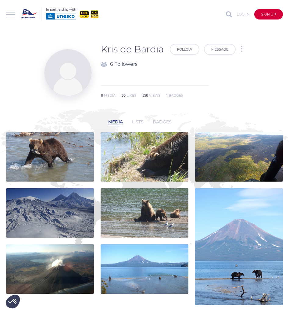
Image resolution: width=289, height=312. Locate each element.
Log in (243, 14)
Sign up (268, 14)
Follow (184, 49)
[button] (12, 301)
